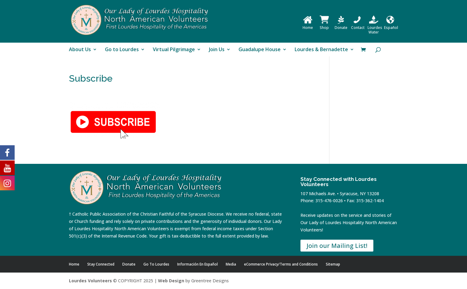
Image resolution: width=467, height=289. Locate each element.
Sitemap (333, 264)
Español (391, 25)
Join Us (217, 50)
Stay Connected (100, 264)
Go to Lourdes (122, 50)
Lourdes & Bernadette (321, 50)
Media (231, 264)
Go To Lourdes (156, 264)
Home (308, 25)
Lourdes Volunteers (90, 281)
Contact (358, 25)
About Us (80, 50)
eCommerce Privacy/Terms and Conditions (281, 264)
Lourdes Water (375, 27)
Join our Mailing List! (337, 245)
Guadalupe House (260, 50)
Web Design (171, 281)
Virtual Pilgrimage (174, 50)
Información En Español (197, 264)
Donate (341, 25)
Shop (324, 25)
